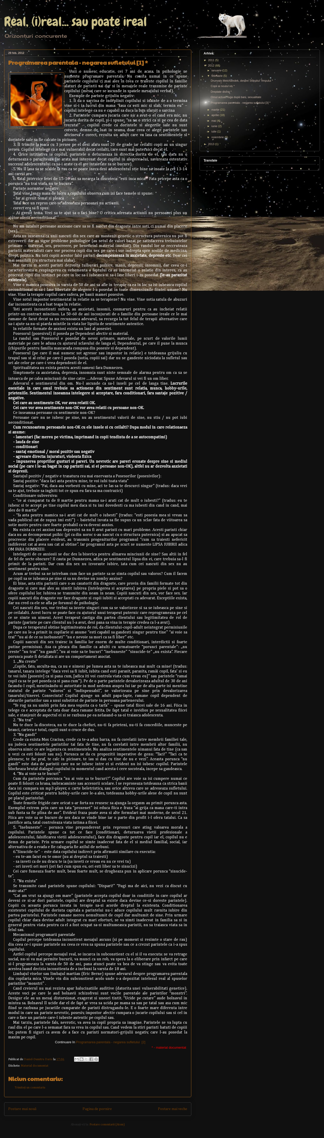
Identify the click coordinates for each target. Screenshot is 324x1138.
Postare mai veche (172, 1109)
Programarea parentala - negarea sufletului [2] (111, 1042)
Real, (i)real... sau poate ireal (75, 21)
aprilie (215, 115)
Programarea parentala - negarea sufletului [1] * (240, 102)
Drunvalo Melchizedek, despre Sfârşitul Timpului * (242, 80)
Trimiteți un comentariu (30, 1087)
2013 (211, 144)
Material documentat (34, 1065)
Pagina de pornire (97, 1109)
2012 (211, 65)
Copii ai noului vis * (223, 86)
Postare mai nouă (22, 1109)
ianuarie (216, 70)
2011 (211, 60)
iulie (214, 131)
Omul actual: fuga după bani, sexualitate (236, 97)
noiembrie (217, 137)
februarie (217, 75)
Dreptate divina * (221, 91)
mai (214, 120)
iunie (214, 126)
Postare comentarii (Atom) (107, 1124)
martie (215, 109)
